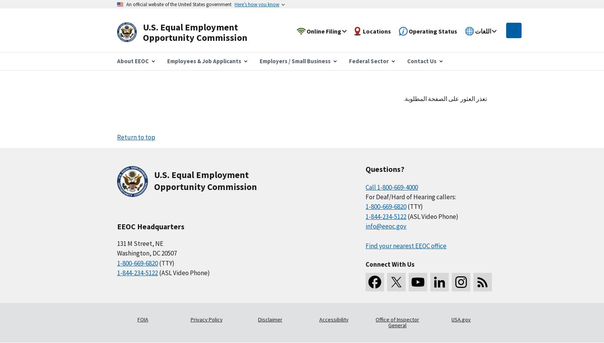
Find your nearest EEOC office (406, 246)
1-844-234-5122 (137, 273)
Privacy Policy (207, 319)
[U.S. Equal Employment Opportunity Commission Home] (191, 32)
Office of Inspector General (397, 322)
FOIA (143, 319)
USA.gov (461, 319)
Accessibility (334, 319)
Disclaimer (270, 319)
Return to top (136, 137)
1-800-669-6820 (137, 263)
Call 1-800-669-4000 (392, 187)
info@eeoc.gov (386, 226)
